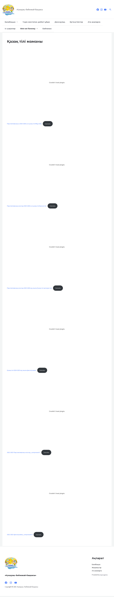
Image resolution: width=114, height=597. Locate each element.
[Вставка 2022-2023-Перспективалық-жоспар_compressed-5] (57, 412)
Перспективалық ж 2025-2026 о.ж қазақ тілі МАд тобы (25, 124)
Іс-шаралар (98, 22)
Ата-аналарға (84, 22)
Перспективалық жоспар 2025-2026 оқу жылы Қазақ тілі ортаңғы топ (30, 288)
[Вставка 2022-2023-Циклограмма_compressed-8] (57, 494)
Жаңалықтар (96, 568)
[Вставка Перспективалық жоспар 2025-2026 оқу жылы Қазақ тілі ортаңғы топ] (57, 247)
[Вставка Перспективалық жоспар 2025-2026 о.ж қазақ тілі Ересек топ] (57, 165)
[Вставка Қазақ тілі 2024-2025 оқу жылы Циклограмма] (57, 330)
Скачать (49, 124)
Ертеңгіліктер (68, 22)
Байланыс (28, 29)
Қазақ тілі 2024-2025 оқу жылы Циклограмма (22, 371)
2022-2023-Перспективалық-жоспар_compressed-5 (24, 453)
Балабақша (9, 22)
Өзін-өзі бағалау (11, 29)
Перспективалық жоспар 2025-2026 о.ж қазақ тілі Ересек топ (27, 206)
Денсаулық (54, 22)
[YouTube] (105, 9)
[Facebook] (97, 9)
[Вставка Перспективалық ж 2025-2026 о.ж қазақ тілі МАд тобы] (57, 83)
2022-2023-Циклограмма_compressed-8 (20, 535)
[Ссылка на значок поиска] (110, 9)
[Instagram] (101, 9)
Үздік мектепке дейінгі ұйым (33, 22)
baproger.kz (104, 576)
